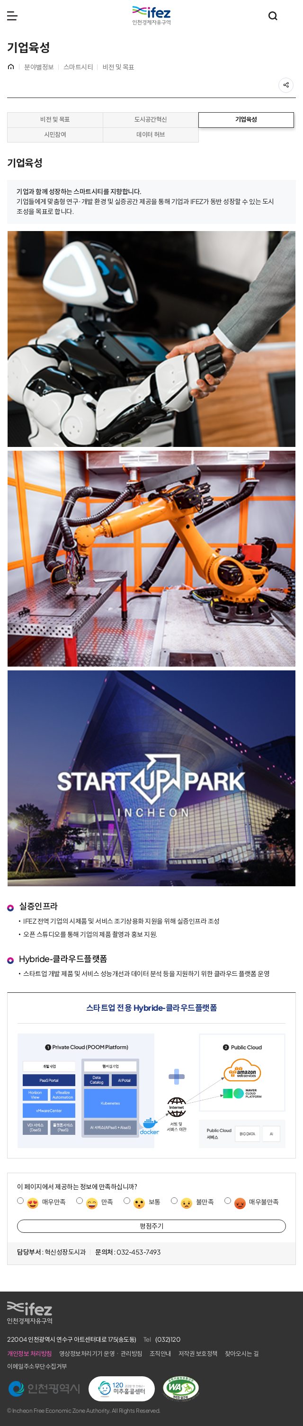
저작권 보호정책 (198, 1354)
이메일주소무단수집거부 (37, 1367)
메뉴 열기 (12, 16)
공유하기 (293, 82)
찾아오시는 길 (242, 1354)
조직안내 (160, 1354)
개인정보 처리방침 (29, 1354)
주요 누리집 (291, 16)
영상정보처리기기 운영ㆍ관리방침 (101, 1354)
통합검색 (273, 16)
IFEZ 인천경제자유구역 (151, 15)
